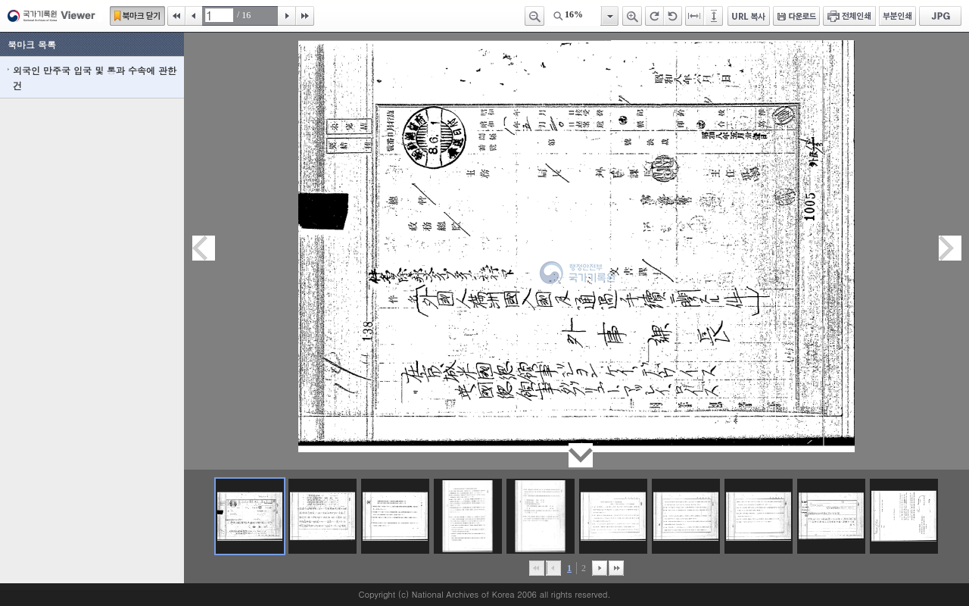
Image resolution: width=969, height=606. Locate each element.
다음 (287, 16)
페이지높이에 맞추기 (714, 16)
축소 (534, 16)
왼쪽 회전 (673, 16)
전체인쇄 (849, 16)
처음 (176, 16)
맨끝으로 (616, 568)
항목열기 (609, 16)
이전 (193, 16)
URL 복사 (749, 16)
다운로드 (796, 16)
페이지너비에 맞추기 (695, 16)
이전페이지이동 (203, 248)
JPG (940, 16)
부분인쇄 (897, 16)
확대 (632, 16)
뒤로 (599, 568)
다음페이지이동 (950, 248)
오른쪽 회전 (654, 16)
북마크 (137, 16)
